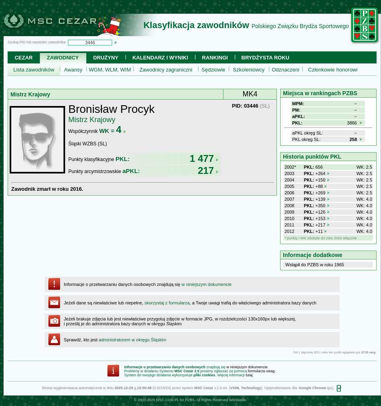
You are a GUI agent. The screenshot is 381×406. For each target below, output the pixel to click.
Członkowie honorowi (333, 70)
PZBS (190, 400)
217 (208, 170)
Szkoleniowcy (249, 70)
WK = (112, 130)
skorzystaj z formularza (166, 302)
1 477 (204, 158)
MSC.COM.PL (167, 400)
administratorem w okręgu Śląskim (132, 339)
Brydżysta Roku (265, 58)
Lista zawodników (33, 70)
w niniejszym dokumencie (207, 284)
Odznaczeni (285, 70)
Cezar (23, 58)
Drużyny (106, 58)
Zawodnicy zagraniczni (166, 70)
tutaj (249, 375)
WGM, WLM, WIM (110, 70)
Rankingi (215, 58)
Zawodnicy (63, 58)
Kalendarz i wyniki (160, 58)
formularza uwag (261, 371)
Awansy (73, 70)
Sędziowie (213, 70)
